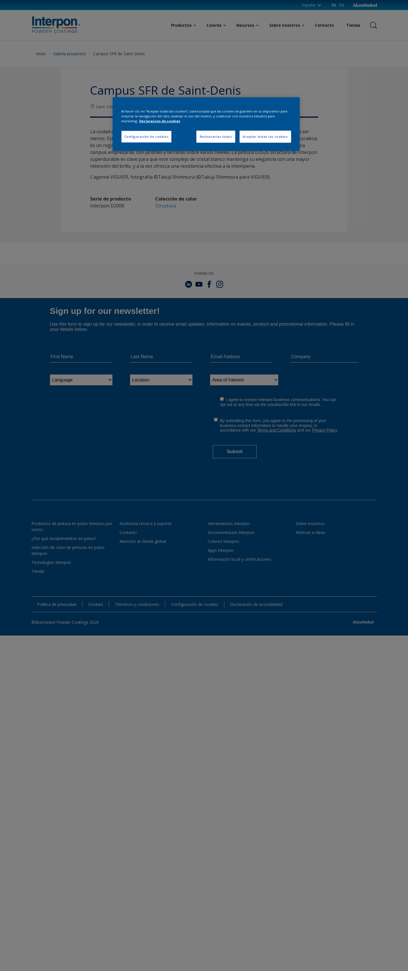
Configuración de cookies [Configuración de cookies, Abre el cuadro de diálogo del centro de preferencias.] (146, 136)
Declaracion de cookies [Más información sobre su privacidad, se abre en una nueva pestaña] (159, 121)
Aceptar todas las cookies (265, 136)
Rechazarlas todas (216, 136)
